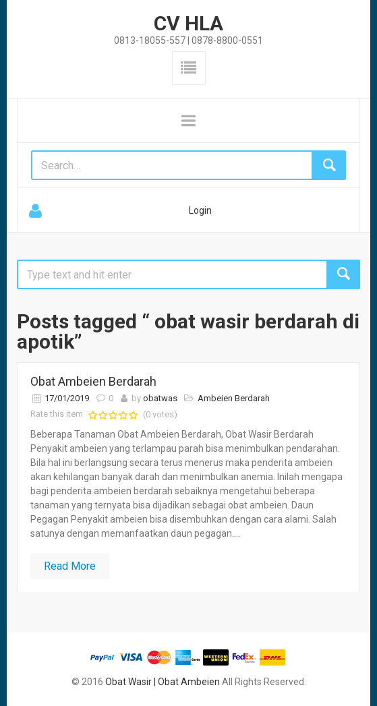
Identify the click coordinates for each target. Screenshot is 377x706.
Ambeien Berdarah (234, 398)
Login (200, 210)
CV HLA (188, 23)
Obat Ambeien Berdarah (93, 381)
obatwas (160, 398)
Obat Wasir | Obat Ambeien (162, 681)
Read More (70, 566)
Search (343, 274)
